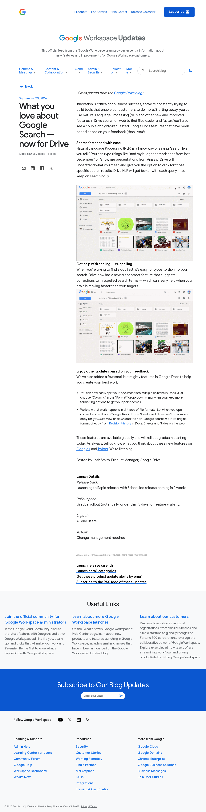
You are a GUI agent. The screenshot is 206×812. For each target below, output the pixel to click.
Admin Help (22, 747)
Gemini (79, 70)
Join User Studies (150, 777)
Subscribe (179, 12)
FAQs (79, 777)
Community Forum (27, 759)
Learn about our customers (164, 616)
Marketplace (85, 771)
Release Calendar (143, 12)
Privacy (85, 806)
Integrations (84, 783)
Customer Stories (88, 753)
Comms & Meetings (27, 70)
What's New (22, 777)
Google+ (83, 449)
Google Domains (150, 753)
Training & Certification (92, 789)
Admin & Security (95, 70)
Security (82, 747)
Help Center (119, 12)
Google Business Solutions (157, 765)
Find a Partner (86, 765)
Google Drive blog (128, 93)
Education (116, 70)
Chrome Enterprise (152, 759)
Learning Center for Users (33, 753)
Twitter (103, 449)
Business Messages (152, 771)
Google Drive (27, 154)
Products (80, 12)
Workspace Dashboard (30, 771)
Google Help (23, 765)
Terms (93, 806)
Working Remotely (89, 759)
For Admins (99, 12)
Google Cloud (148, 747)
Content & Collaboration (55, 70)
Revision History (120, 423)
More (129, 70)
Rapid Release (47, 154)
